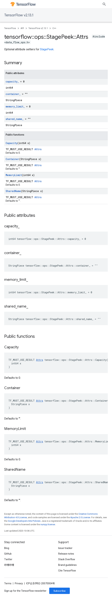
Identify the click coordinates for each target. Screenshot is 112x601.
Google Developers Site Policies (24, 521)
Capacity (11, 143)
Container (12, 159)
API (22, 28)
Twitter (8, 566)
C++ (54, 28)
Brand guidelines (67, 572)
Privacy (19, 590)
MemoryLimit (14, 175)
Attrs (37, 149)
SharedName (13, 191)
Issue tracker (65, 555)
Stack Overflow (66, 566)
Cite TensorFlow (67, 578)
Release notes (66, 561)
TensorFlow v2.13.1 (18, 15)
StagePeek (47, 49)
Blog (6, 555)
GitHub (8, 561)
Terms (7, 590)
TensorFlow (10, 28)
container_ (13, 94)
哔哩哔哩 (9, 572)
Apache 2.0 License (80, 517)
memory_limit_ (15, 106)
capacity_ (12, 81)
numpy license (47, 524)
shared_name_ (15, 119)
